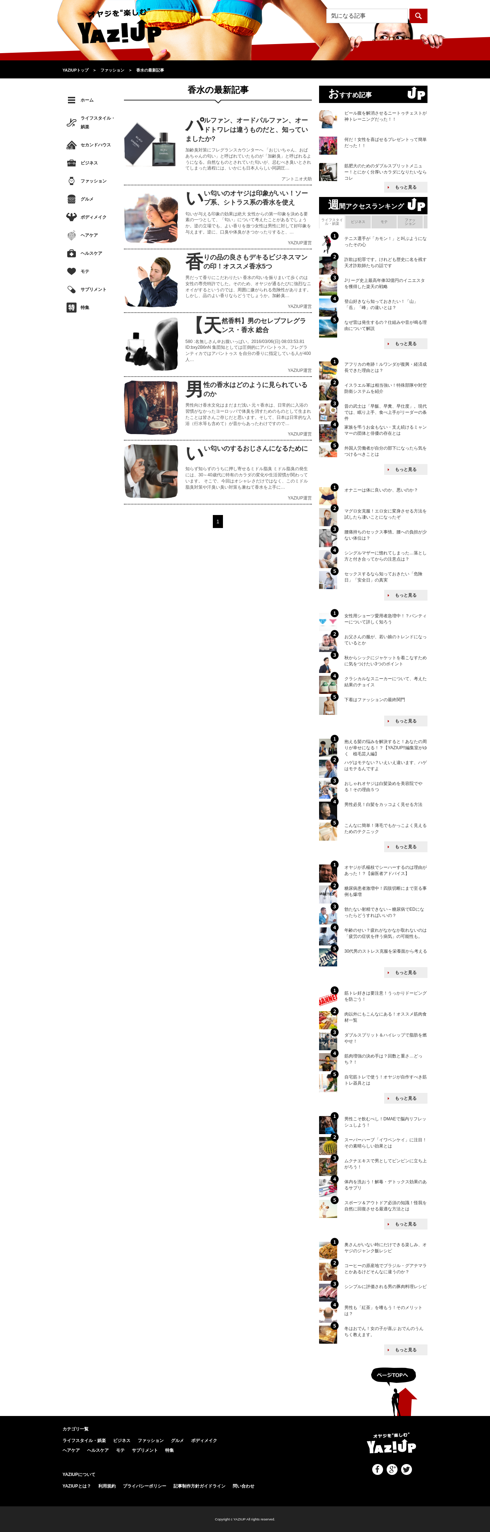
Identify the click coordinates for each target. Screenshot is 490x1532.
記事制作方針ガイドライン (199, 1486)
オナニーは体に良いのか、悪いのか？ (381, 490)
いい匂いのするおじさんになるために (256, 448)
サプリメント (94, 289)
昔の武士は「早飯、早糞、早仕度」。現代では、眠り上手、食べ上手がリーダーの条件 (385, 412)
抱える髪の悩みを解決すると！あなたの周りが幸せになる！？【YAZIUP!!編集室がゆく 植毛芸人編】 (385, 747)
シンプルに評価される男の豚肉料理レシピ (385, 1286)
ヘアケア (89, 235)
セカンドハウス (96, 144)
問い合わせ (243, 1486)
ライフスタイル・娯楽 (98, 122)
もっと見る (406, 187)
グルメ (87, 199)
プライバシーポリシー (144, 1486)
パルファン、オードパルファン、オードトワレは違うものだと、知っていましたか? (246, 129)
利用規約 (107, 1486)
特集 (85, 307)
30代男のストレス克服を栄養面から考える (385, 951)
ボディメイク (94, 217)
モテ (85, 271)
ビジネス (89, 163)
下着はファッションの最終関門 (374, 699)
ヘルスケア (91, 253)
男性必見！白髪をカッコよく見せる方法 (383, 804)
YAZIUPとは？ (77, 1486)
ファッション (94, 181)
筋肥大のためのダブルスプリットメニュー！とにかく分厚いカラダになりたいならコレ (385, 172)
